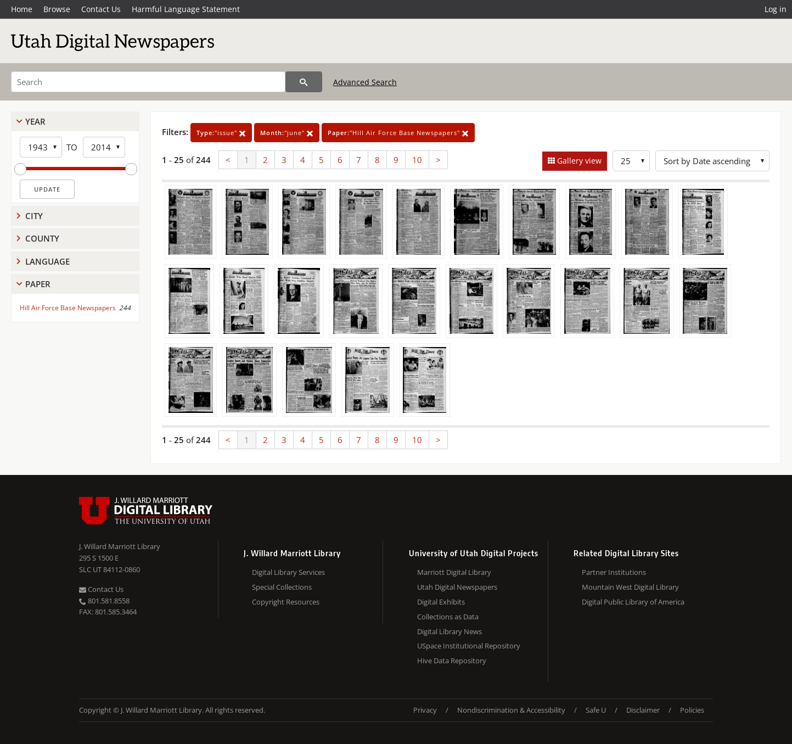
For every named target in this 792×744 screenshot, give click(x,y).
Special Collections (282, 587)
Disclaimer (643, 710)
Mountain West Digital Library (630, 587)
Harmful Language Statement (186, 9)
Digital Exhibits (441, 602)
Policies (692, 710)
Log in (776, 9)
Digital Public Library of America (633, 602)
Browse (56, 9)
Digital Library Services (288, 572)
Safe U (596, 710)
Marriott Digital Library (454, 572)
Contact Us (101, 9)
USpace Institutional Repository (468, 646)
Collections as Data (448, 617)
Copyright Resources (285, 602)
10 (417, 159)
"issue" (221, 132)
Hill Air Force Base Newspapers (68, 307)
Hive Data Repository (451, 660)
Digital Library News (449, 631)
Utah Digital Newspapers (457, 587)
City (34, 215)
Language (47, 261)
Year (35, 121)
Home (21, 9)
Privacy (425, 710)
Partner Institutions (614, 572)
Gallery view (578, 160)
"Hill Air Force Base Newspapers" (398, 132)
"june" (286, 132)
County (42, 238)
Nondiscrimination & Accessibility (511, 710)
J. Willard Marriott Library (119, 546)
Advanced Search (365, 82)
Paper (37, 283)
